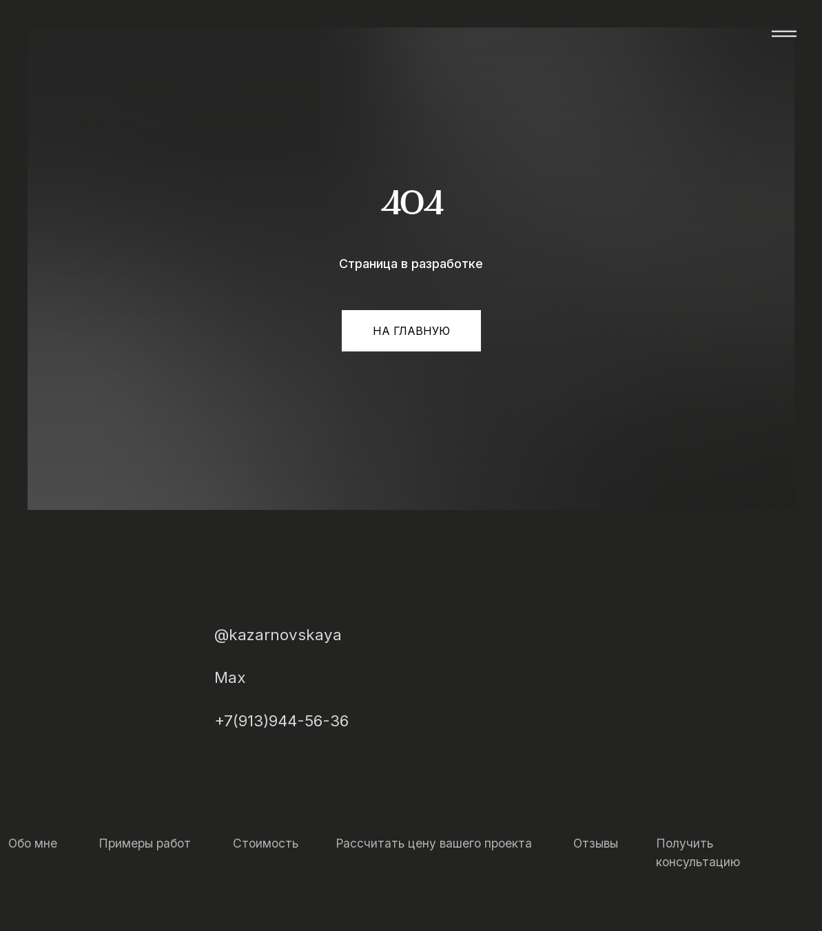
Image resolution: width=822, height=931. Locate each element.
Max (229, 677)
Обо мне (32, 843)
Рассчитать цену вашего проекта (434, 843)
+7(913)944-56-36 (281, 720)
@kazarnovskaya (278, 634)
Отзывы (595, 843)
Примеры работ (145, 843)
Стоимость (265, 843)
